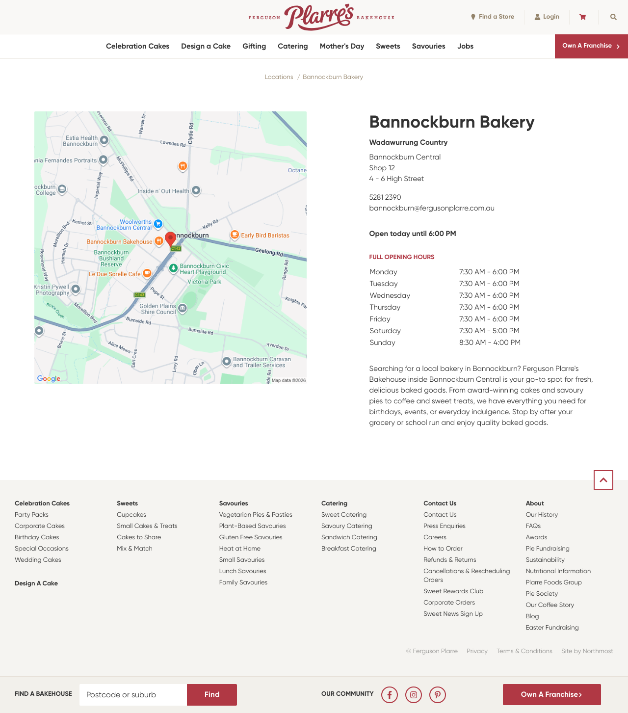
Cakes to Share (139, 537)
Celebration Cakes (137, 46)
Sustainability (545, 560)
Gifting (254, 46)
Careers (434, 537)
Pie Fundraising (548, 549)
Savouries (428, 46)
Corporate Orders (449, 603)
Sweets (388, 46)
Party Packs (32, 515)
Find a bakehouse (43, 694)
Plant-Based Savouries (252, 526)
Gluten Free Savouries (251, 537)
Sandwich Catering (349, 537)
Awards (537, 537)
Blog (532, 616)
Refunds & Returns (449, 560)
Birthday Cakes (37, 537)
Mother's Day (342, 46)
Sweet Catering (343, 515)
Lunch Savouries (242, 571)
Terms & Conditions (524, 651)
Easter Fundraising (552, 628)
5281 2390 (385, 197)
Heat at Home (240, 549)
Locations (279, 77)
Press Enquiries (444, 526)
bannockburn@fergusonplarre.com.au (432, 208)
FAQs (533, 526)
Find (212, 694)
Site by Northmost (587, 651)
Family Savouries (243, 582)
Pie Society (542, 594)
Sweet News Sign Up (453, 614)
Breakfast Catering (348, 549)
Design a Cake (206, 46)
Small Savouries (242, 560)
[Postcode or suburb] (133, 695)
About (535, 503)
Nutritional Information (558, 571)
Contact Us (439, 503)
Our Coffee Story (550, 605)
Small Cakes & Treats (147, 526)
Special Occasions (42, 549)
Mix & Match (134, 549)
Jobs (465, 46)
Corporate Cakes (40, 526)
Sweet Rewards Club (453, 591)
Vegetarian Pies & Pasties (255, 515)
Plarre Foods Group (554, 582)
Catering (293, 46)
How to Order (442, 549)
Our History (542, 515)
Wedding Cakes (38, 560)
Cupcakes (131, 515)
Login (546, 17)
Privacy (477, 651)
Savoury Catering (346, 526)
